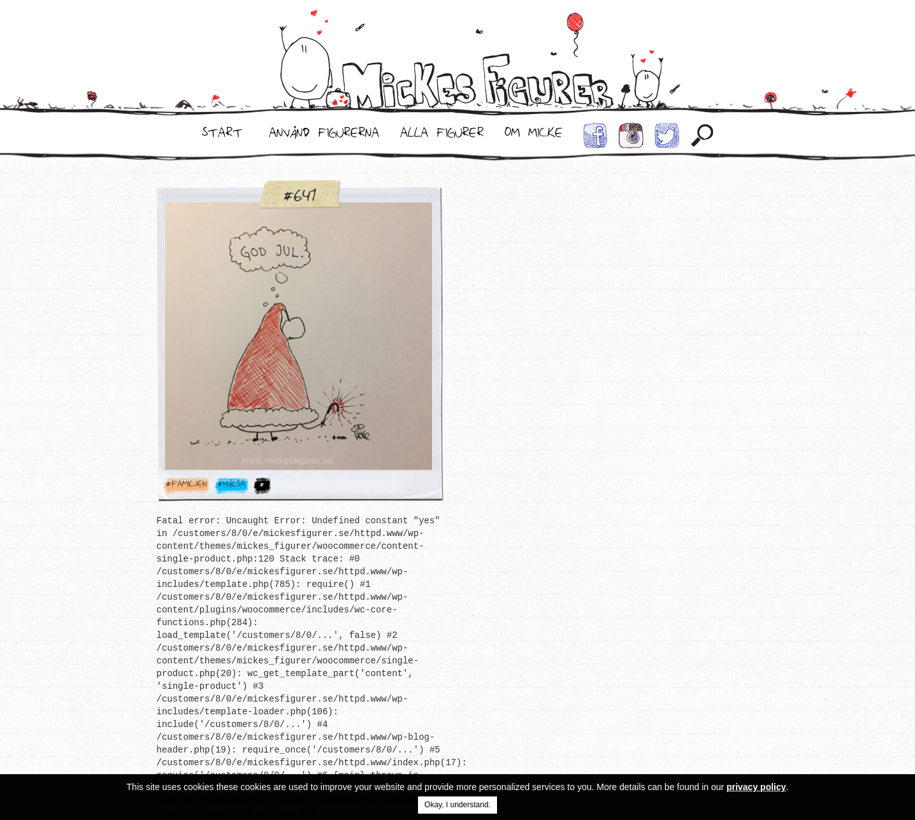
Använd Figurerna (324, 135)
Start (222, 135)
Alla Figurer (442, 135)
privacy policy (756, 787)
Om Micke (534, 135)
